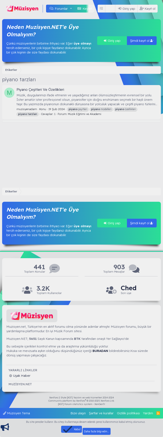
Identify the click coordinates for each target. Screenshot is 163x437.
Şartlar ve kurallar (101, 413)
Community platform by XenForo (81, 400)
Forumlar (61, 9)
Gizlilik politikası (128, 413)
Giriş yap (112, 41)
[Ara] (111, 9)
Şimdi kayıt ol (141, 41)
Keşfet (87, 9)
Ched (128, 288)
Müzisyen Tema (16, 413)
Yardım (148, 413)
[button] (71, 9)
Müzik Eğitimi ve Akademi (84, 114)
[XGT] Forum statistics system (81, 404)
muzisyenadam (27, 109)
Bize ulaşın (78, 413)
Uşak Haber (21, 376)
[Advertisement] (81, 153)
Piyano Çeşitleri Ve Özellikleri (40, 89)
